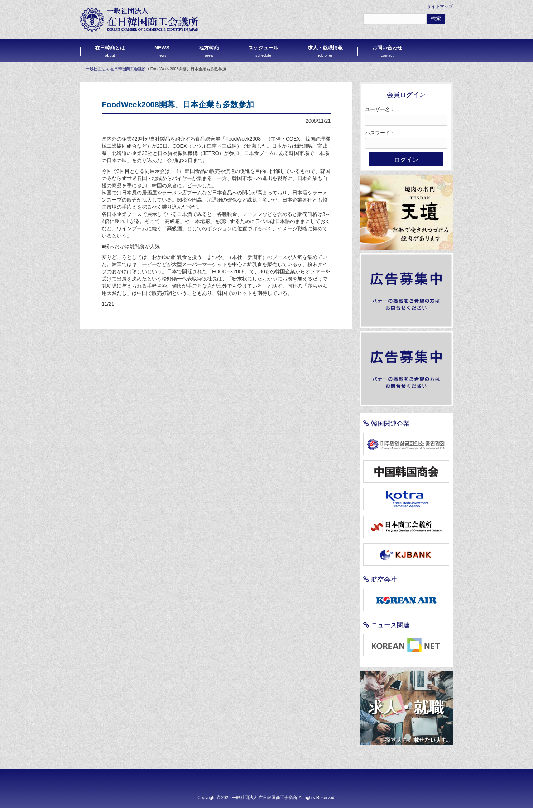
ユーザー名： (380, 109)
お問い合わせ (387, 51)
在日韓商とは (110, 51)
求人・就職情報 (325, 51)
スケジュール (263, 51)
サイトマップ (440, 6)
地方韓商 (209, 51)
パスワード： (380, 133)
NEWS (161, 51)
